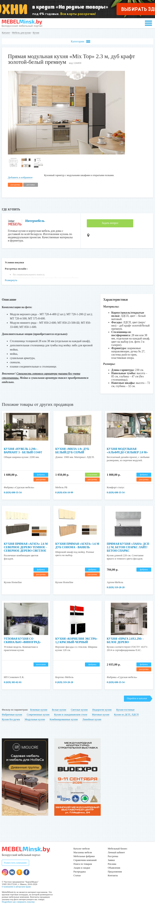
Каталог (6, 32)
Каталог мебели (81, 848)
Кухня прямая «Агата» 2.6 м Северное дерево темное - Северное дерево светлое (26, 547)
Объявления (114, 867)
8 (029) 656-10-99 (64, 492)
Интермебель (35, 221)
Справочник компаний (84, 860)
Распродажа (79, 871)
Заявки (111, 860)
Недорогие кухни (101, 709)
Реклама (112, 864)
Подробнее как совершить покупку (18, 902)
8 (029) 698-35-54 (13, 492)
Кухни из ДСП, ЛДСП (126, 714)
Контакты (113, 875)
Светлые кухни (79, 709)
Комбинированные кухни (64, 719)
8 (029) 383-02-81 (13, 682)
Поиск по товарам (82, 864)
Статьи (77, 875)
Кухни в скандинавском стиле (70, 714)
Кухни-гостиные (125, 709)
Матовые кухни (100, 714)
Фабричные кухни (12, 714)
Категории (80, 41)
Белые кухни (59, 709)
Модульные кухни (35, 719)
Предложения (115, 871)
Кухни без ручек (11, 719)
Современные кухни (38, 714)
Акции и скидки (81, 867)
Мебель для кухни (21, 32)
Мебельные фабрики (84, 856)
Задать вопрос (110, 223)
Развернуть (11, 280)
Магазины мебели (82, 852)
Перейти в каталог (137, 698)
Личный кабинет (116, 852)
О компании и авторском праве (16, 886)
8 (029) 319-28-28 (116, 587)
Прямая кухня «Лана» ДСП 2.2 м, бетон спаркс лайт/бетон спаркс (128, 547)
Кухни (36, 32)
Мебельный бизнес (117, 848)
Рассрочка (113, 856)
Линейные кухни (91, 719)
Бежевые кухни (38, 709)
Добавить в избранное (20, 177)
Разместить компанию (15, 862)
